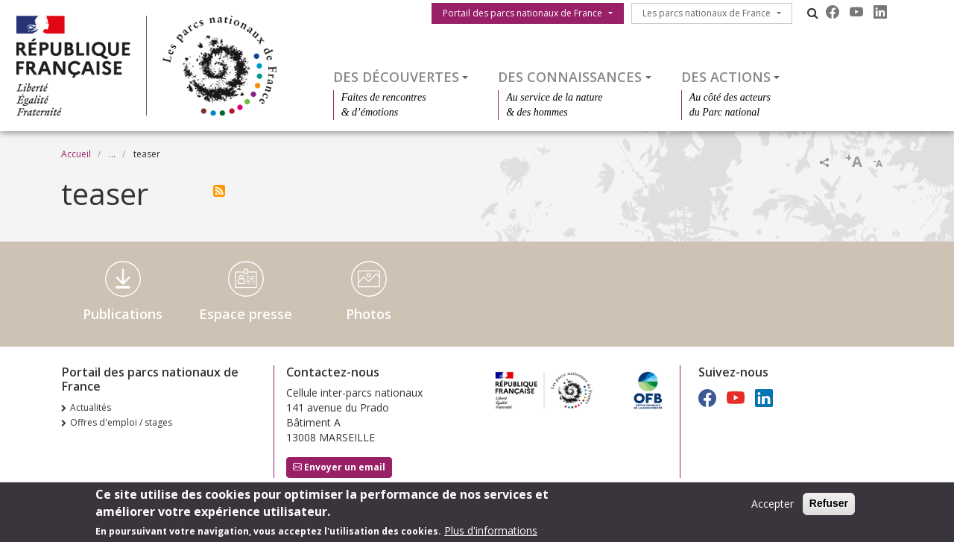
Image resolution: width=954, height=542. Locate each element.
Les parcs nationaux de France (706, 13)
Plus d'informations (490, 534)
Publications (122, 314)
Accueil (76, 154)
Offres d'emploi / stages (121, 422)
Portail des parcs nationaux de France (522, 13)
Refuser (828, 507)
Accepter (772, 507)
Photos (368, 314)
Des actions (726, 77)
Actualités (90, 407)
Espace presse (245, 314)
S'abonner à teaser (219, 191)
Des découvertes (396, 77)
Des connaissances (570, 77)
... (112, 154)
